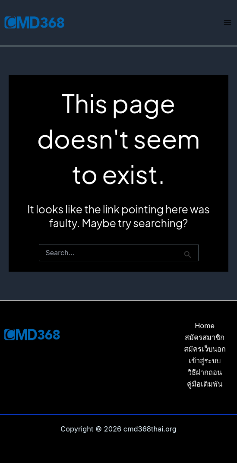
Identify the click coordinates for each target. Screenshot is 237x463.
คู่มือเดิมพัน (204, 384)
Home (205, 325)
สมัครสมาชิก (204, 337)
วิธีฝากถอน (205, 372)
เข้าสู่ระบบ (205, 360)
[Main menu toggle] (227, 22)
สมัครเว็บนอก (205, 349)
